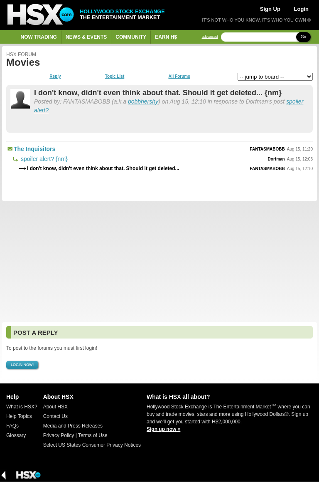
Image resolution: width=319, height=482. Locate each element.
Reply (55, 76)
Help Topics (19, 416)
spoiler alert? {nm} (43, 159)
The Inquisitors (34, 149)
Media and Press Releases (73, 426)
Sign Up (270, 9)
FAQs (12, 426)
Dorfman (276, 159)
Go (303, 37)
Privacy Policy (58, 435)
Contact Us (55, 416)
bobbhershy (143, 101)
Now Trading (39, 37)
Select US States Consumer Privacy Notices (92, 445)
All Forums (179, 76)
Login (301, 9)
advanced (210, 37)
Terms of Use (93, 435)
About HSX (55, 407)
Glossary (16, 435)
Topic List (114, 76)
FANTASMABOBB (267, 149)
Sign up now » (163, 429)
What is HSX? (21, 407)
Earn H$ (166, 37)
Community (130, 37)
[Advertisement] (159, 261)
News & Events (86, 37)
